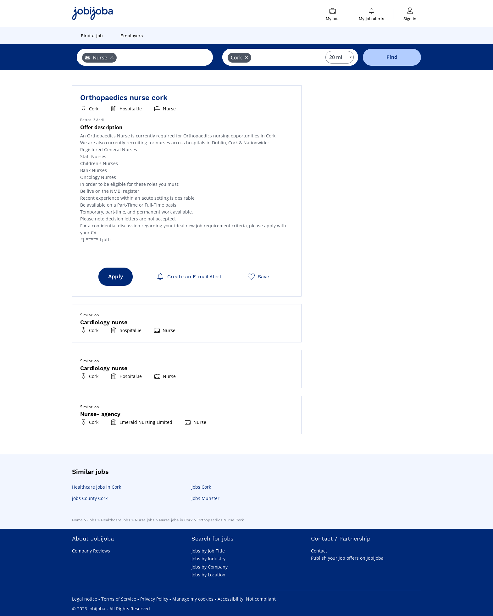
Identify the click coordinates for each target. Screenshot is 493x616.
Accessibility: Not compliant (247, 599)
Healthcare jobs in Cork (96, 487)
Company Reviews (91, 551)
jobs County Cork (90, 498)
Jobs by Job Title (208, 551)
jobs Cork (201, 487)
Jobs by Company (209, 567)
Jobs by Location (208, 575)
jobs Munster (205, 498)
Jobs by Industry (208, 559)
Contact (319, 551)
